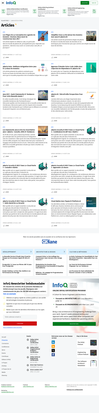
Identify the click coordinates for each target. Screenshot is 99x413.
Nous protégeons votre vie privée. (12, 342)
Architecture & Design (46, 265)
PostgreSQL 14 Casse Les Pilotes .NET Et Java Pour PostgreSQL (17, 279)
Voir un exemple (9, 308)
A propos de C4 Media (7, 385)
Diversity (5, 391)
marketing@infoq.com (8, 409)
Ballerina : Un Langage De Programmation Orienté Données (50, 287)
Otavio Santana (8, 54)
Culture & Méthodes (79, 265)
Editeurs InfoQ (6, 375)
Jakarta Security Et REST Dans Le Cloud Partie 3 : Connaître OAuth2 (18, 173)
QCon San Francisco (37, 380)
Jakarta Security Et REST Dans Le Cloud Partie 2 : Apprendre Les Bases (66, 173)
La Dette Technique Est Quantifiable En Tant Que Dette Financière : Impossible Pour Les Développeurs (84, 271)
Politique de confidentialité (74, 406)
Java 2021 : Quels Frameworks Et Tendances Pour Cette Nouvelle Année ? (19, 99)
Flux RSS (16, 25)
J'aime (8, 57)
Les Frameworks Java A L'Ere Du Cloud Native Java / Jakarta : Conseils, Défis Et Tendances (18, 136)
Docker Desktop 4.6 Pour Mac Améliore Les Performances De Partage (17, 285)
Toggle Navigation (4, 2)
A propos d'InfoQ (5, 379)
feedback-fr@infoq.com (8, 403)
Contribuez (5, 371)
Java (5, 32)
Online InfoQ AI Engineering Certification (35, 374)
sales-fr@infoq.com (28, 403)
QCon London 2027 (37, 385)
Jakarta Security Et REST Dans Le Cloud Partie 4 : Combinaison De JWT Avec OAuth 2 (68, 135)
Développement (10, 265)
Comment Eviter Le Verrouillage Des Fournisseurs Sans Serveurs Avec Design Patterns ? (50, 271)
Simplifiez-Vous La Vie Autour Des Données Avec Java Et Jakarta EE (67, 36)
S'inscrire (5, 355)
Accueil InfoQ (5, 20)
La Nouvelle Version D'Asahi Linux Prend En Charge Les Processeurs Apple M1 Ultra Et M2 (17, 271)
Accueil (4, 352)
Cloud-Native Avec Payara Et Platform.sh (67, 209)
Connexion (6, 359)
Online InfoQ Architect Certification (35, 356)
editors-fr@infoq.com (51, 403)
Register (84, 2)
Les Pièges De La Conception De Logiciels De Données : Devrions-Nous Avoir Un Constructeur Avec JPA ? (19, 37)
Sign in (93, 2)
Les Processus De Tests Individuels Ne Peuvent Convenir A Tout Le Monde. (82, 285)
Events (4, 368)
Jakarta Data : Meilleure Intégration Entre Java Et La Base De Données (19, 68)
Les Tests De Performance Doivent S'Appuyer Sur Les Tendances (81, 279)
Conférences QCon (6, 363)
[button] (18, 338)
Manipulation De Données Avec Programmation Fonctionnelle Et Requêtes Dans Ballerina (51, 279)
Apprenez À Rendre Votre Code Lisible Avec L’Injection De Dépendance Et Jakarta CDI (67, 68)
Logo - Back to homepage (12, 2)
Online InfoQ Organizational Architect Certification (35, 365)
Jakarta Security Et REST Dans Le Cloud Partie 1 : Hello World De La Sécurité (18, 210)
